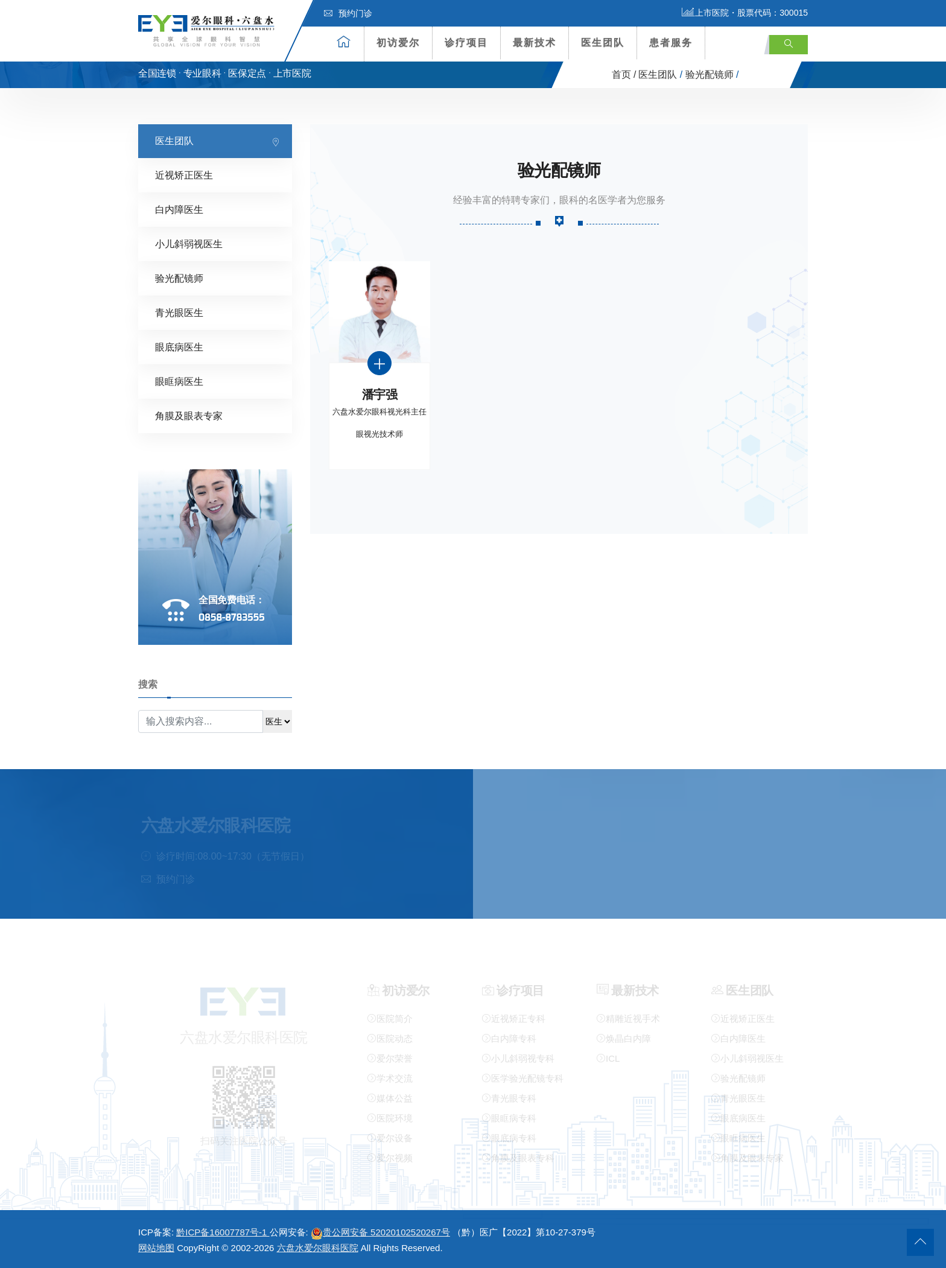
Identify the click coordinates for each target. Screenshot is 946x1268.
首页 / (624, 74)
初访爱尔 (398, 42)
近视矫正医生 (184, 175)
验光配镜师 (709, 74)
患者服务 (671, 42)
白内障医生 (179, 209)
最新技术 (534, 42)
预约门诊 (348, 13)
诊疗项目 (466, 42)
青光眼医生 (179, 312)
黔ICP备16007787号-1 (222, 1232)
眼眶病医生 (179, 381)
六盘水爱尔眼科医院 (317, 1248)
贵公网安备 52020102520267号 (380, 1232)
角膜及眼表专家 (189, 415)
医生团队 (602, 42)
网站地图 (156, 1248)
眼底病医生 (179, 346)
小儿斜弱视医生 (189, 243)
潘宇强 (380, 394)
